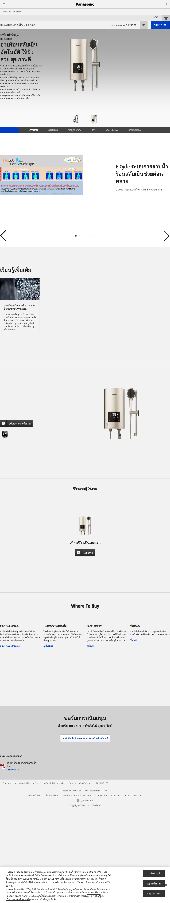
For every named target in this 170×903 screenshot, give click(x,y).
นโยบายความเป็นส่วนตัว (18, 899)
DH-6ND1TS (12, 769)
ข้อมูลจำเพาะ (74, 130)
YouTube (77, 790)
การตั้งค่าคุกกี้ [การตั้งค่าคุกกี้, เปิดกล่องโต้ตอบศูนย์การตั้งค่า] (153, 873)
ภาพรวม (33, 130)
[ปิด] (166, 885)
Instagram (95, 790)
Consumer (8, 783)
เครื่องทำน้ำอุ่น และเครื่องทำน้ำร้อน (58, 783)
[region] (85, 885)
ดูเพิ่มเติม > (48, 646)
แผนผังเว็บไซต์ (34, 795)
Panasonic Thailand (12, 11)
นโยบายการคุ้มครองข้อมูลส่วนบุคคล (78, 795)
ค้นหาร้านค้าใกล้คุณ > (10, 646)
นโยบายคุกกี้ (94, 896)
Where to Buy (112, 130)
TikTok (105, 790)
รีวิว (93, 130)
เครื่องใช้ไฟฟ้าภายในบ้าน (28, 783)
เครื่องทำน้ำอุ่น (84, 783)
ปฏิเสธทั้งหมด (154, 883)
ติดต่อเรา (138, 795)
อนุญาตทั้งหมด (153, 893)
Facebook (66, 790)
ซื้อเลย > (134, 640)
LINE (85, 790)
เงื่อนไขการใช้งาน (52, 795)
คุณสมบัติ (53, 130)
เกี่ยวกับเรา (102, 795)
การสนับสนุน (134, 130)
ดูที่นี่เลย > (91, 646)
